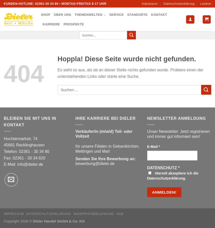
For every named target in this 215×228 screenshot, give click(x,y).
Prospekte (74, 24)
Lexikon (205, 4)
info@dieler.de (30, 164)
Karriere (51, 24)
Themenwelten (90, 15)
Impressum (149, 4)
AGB (120, 214)
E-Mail (153, 147)
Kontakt (159, 15)
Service (116, 15)
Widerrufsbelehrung (94, 214)
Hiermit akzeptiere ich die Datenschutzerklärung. (173, 175)
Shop (45, 15)
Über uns (62, 15)
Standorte (137, 15)
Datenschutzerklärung (178, 4)
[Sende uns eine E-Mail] (11, 180)
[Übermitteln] (131, 35)
